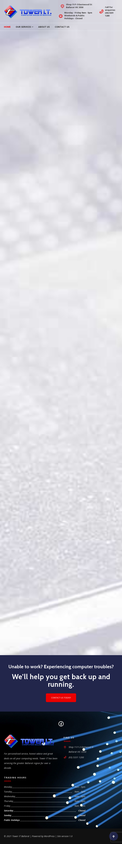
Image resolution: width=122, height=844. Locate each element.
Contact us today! (61, 697)
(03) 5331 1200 (109, 14)
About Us (44, 26)
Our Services (23, 26)
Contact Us (62, 26)
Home (7, 26)
